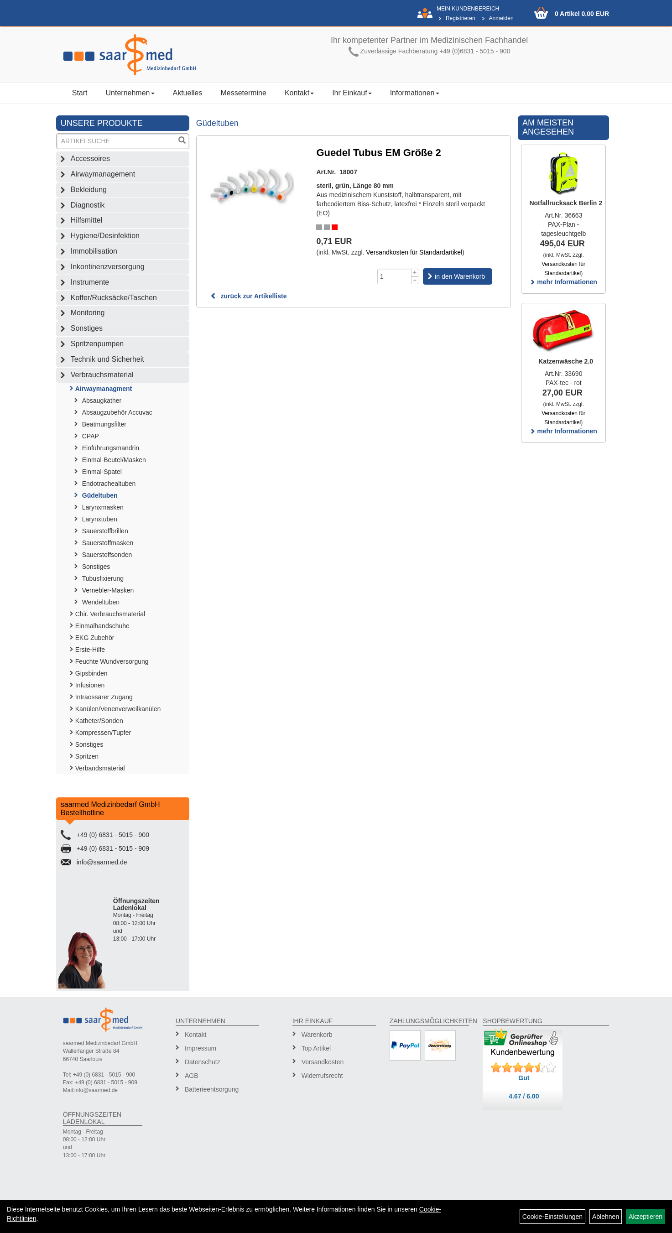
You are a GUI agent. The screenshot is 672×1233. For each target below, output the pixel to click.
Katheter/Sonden (99, 720)
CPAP (90, 436)
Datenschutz (202, 1062)
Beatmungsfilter (104, 424)
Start (80, 93)
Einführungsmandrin (110, 448)
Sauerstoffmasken (108, 542)
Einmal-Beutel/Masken (114, 459)
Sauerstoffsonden (107, 554)
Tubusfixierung (103, 578)
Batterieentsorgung (212, 1089)
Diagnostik (88, 205)
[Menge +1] (415, 272)
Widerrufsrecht (322, 1075)
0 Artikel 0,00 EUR (582, 13)
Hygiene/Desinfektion (105, 235)
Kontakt (299, 93)
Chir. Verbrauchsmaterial (110, 614)
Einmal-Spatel (102, 471)
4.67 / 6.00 (524, 1096)
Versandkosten (323, 1062)
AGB (191, 1075)
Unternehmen (130, 93)
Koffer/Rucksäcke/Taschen (114, 298)
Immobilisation (94, 251)
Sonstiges (87, 328)
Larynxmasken (103, 507)
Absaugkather (101, 400)
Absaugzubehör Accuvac (117, 412)
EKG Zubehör (95, 637)
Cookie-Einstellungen (552, 1216)
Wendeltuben (101, 602)
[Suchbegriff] (116, 141)
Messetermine (243, 93)
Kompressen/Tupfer (103, 732)
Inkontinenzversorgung (108, 267)
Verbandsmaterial (100, 768)
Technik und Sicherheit (107, 359)
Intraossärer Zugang (104, 697)
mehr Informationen (563, 282)
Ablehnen (605, 1216)
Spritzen (87, 756)
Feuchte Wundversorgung (112, 661)
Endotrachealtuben (109, 483)
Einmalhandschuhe (102, 626)
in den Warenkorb (460, 276)
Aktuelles (188, 93)
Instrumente (90, 282)
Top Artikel (316, 1048)
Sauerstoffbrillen (105, 531)
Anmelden (501, 18)
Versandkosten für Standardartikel (414, 252)
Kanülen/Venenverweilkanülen (118, 709)
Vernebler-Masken (108, 590)
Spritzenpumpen (97, 344)
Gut (523, 1078)
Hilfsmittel (86, 220)
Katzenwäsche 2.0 (565, 361)
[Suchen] (182, 141)
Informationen (414, 93)
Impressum (200, 1048)
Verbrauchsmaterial (102, 375)
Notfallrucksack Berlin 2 (565, 203)
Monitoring (88, 313)
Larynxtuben (99, 519)
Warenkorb (317, 1034)
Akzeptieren (645, 1216)
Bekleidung (89, 189)
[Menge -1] (415, 280)
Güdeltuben (100, 495)
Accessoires (90, 158)
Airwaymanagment (103, 388)
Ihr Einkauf (351, 93)
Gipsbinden (91, 673)
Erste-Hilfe (90, 649)
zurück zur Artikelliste (248, 296)
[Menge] (394, 276)
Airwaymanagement (103, 174)
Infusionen (90, 685)
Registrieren (460, 18)
